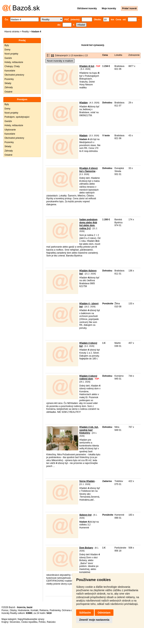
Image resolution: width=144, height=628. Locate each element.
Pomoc (5, 610)
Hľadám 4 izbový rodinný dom (88, 377)
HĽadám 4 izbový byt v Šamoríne (88, 170)
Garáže (8, 58)
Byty (6, 45)
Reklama (44, 610)
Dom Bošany (86, 547)
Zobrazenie (134, 55)
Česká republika (29, 622)
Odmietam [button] (104, 612)
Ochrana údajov (70, 610)
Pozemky (9, 79)
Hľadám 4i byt (86, 66)
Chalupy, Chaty (12, 66)
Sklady (7, 83)
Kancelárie (9, 70)
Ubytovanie (10, 129)
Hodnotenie (23, 610)
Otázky (13, 610)
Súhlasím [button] (85, 612)
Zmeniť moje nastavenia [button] (94, 619)
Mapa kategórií (9, 619)
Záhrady (8, 87)
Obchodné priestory (14, 74)
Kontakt (34, 610)
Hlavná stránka (11, 31)
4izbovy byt (85, 515)
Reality (25, 31)
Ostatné (8, 91)
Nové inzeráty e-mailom (60, 60)
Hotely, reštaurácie (13, 62)
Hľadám (83, 102)
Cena (105, 55)
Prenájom (22, 99)
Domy (7, 49)
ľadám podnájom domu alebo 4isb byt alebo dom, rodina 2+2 (88, 224)
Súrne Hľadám (87, 481)
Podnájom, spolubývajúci (16, 117)
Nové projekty (11, 53)
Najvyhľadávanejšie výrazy (31, 619)
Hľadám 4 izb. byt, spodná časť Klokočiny (89, 430)
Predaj (22, 40)
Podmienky (55, 610)
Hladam (83, 135)
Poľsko (42, 622)
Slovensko (15, 622)
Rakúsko (51, 622)
